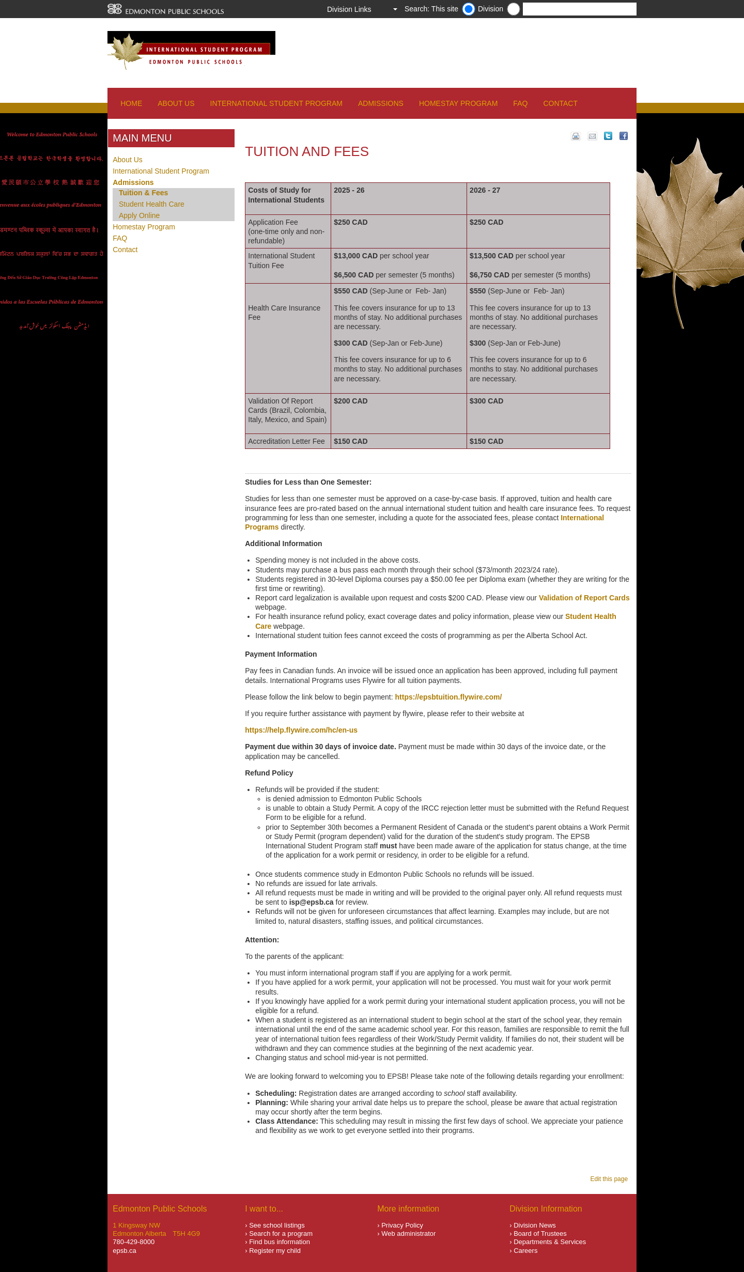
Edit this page (610, 1179)
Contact (560, 103)
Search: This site (431, 8)
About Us (176, 103)
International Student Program (276, 103)
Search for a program (281, 1233)
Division (490, 8)
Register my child (275, 1250)
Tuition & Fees (143, 193)
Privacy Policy (402, 1225)
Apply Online (139, 215)
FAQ (520, 103)
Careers (525, 1250)
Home (131, 103)
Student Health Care (151, 204)
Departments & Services (550, 1242)
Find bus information (279, 1242)
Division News (535, 1225)
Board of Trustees (540, 1233)
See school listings (277, 1225)
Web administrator (408, 1233)
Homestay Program (458, 103)
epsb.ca (124, 1250)
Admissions (381, 103)
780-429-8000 (133, 1242)
